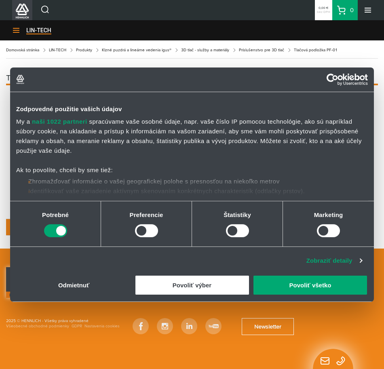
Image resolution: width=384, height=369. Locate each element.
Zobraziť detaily (329, 260)
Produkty (84, 50)
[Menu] (368, 10)
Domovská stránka (22, 50)
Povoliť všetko (310, 285)
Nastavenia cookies (102, 326)
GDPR (77, 326)
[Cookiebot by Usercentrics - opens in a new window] (332, 79)
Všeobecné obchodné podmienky (37, 326)
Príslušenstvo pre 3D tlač (261, 50)
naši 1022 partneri (59, 121)
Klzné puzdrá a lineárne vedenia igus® (136, 50)
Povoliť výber (192, 285)
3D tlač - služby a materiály (205, 50)
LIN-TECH (38, 30)
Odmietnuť (73, 285)
